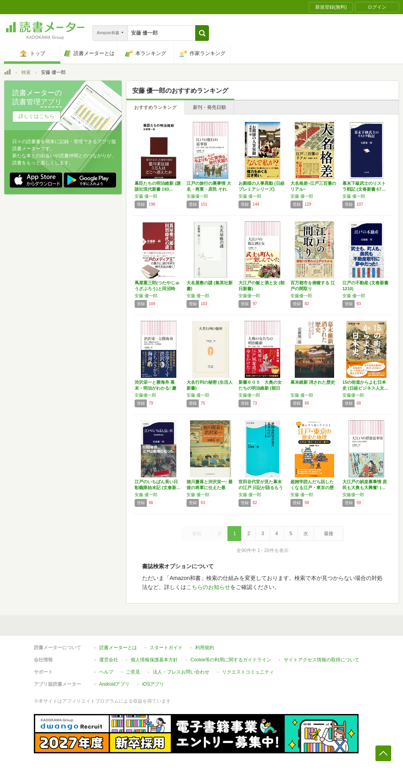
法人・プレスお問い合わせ (181, 672)
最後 (328, 533)
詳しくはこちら (36, 116)
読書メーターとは (118, 647)
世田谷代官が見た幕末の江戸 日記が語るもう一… (260, 487)
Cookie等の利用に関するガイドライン (230, 659)
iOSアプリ (153, 684)
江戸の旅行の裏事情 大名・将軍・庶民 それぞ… (209, 189)
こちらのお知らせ (208, 587)
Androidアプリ (114, 684)
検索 (26, 72)
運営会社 (108, 659)
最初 (197, 533)
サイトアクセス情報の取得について (321, 659)
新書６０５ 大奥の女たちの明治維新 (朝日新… (260, 388)
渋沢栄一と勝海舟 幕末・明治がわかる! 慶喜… (155, 388)
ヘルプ (106, 672)
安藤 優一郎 (146, 196)
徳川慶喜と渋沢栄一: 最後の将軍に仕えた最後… (210, 487)
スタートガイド (166, 647)
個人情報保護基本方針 (154, 659)
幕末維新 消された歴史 (312, 382)
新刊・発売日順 (209, 107)
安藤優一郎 (197, 196)
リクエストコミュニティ (248, 672)
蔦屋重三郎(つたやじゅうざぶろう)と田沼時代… (157, 288)
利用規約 (204, 647)
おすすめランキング (155, 107)
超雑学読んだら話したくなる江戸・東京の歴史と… (312, 487)
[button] (202, 33)
